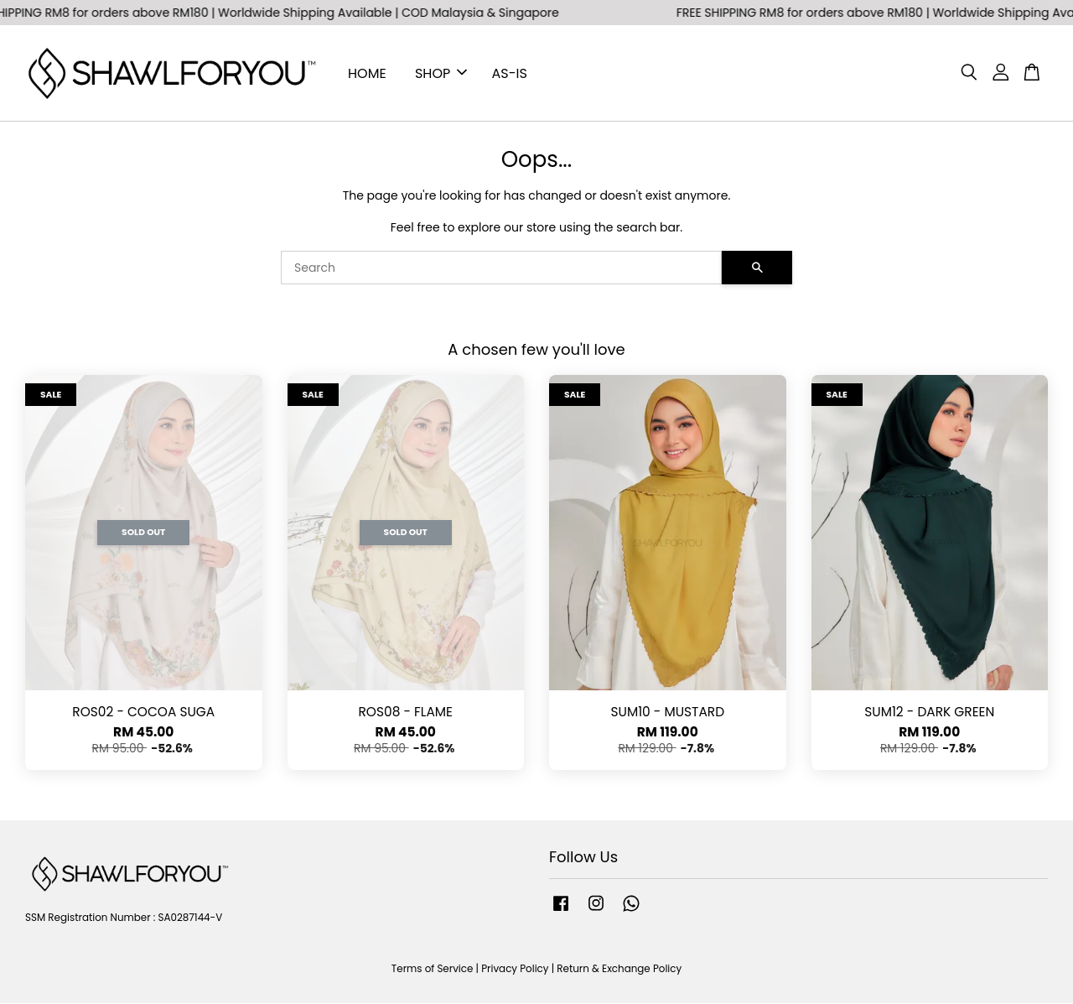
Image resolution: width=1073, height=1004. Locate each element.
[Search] (501, 268)
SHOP (441, 73)
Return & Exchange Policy (619, 970)
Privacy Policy (514, 970)
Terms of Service (432, 970)
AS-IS (509, 73)
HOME (367, 73)
